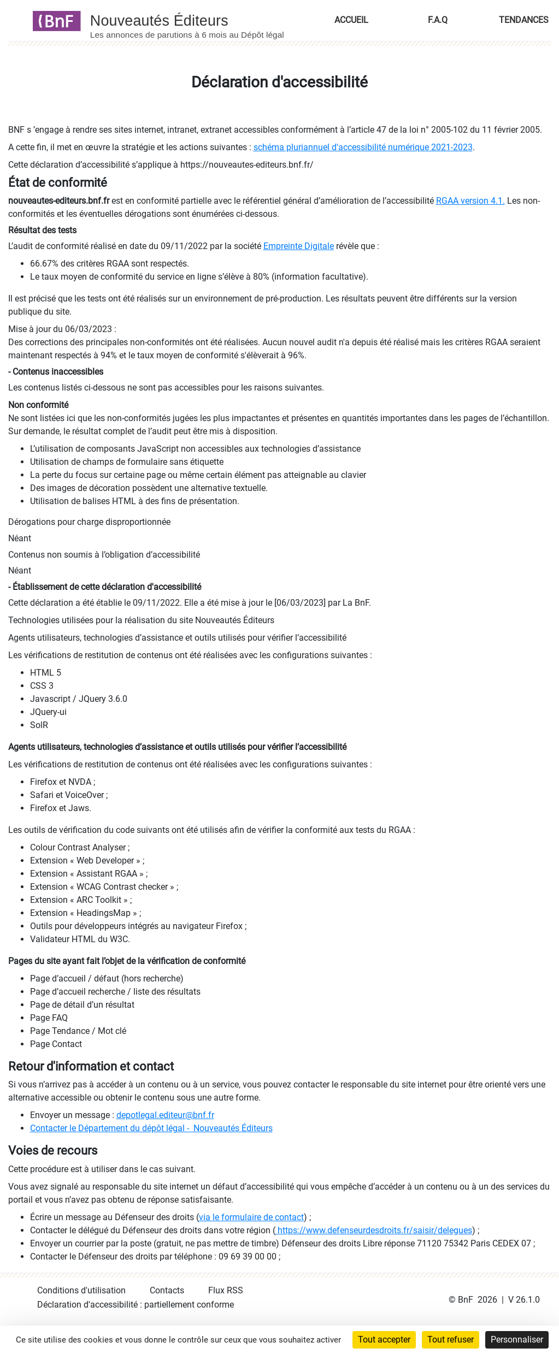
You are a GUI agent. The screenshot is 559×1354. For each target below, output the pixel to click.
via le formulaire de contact (251, 1217)
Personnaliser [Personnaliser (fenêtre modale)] (517, 1339)
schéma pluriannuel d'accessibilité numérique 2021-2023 (363, 147)
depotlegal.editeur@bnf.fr (165, 1115)
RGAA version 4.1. (470, 201)
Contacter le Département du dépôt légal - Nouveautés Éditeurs (151, 1128)
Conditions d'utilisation (81, 1290)
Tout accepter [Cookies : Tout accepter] (384, 1339)
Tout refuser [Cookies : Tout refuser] (450, 1339)
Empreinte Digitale (298, 246)
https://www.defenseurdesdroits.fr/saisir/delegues (373, 1230)
